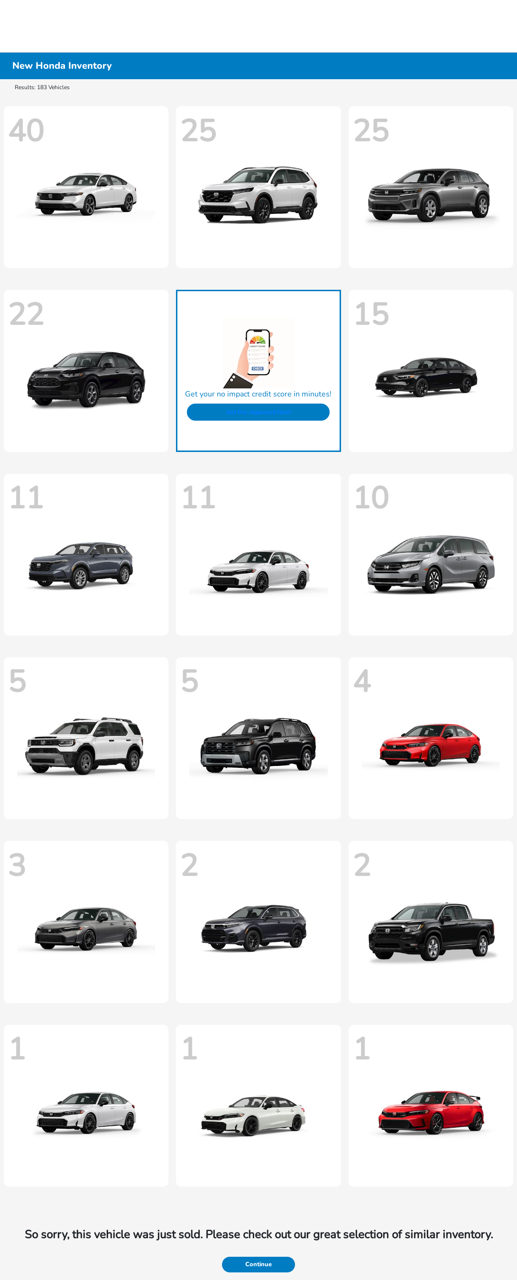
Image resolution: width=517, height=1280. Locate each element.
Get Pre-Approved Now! (258, 412)
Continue (258, 1264)
